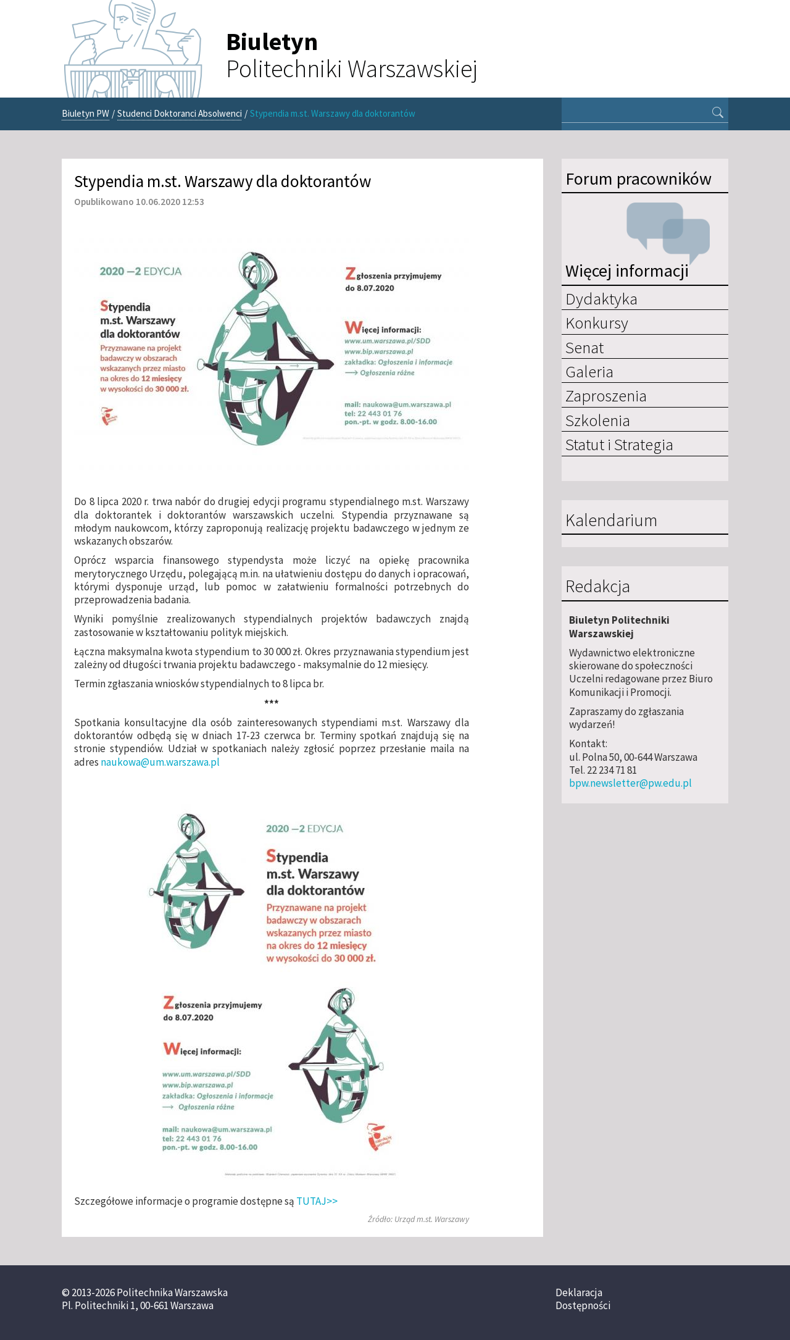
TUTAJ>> (317, 1201)
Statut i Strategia (619, 444)
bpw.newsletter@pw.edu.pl (630, 783)
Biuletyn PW (85, 113)
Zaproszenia (606, 395)
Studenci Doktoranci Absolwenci (179, 113)
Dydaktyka (601, 298)
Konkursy (596, 322)
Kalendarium (611, 520)
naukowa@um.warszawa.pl (160, 762)
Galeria (589, 371)
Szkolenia (597, 420)
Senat (584, 347)
